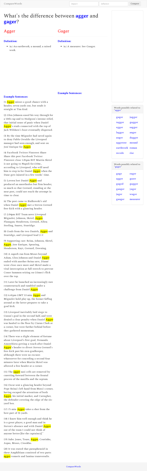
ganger (120, 189)
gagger (134, 122)
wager (133, 194)
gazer (133, 179)
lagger (120, 132)
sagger (133, 127)
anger (133, 132)
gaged (119, 184)
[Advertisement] (28, 73)
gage (119, 174)
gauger (120, 199)
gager (10, 22)
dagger (134, 138)
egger (119, 127)
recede (120, 153)
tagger (120, 122)
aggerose (121, 143)
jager (119, 194)
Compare (135, 3)
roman (133, 148)
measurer (135, 199)
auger (119, 138)
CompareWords (13, 4)
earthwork (122, 148)
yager (133, 189)
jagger (133, 117)
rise (132, 153)
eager (133, 174)
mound (134, 143)
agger (82, 16)
